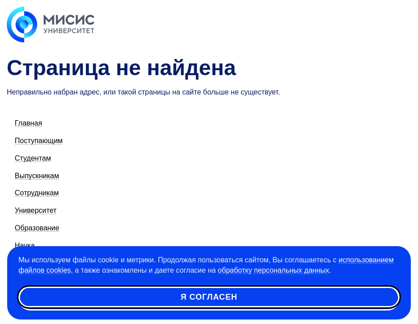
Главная (28, 123)
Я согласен (209, 297)
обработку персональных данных (273, 270)
